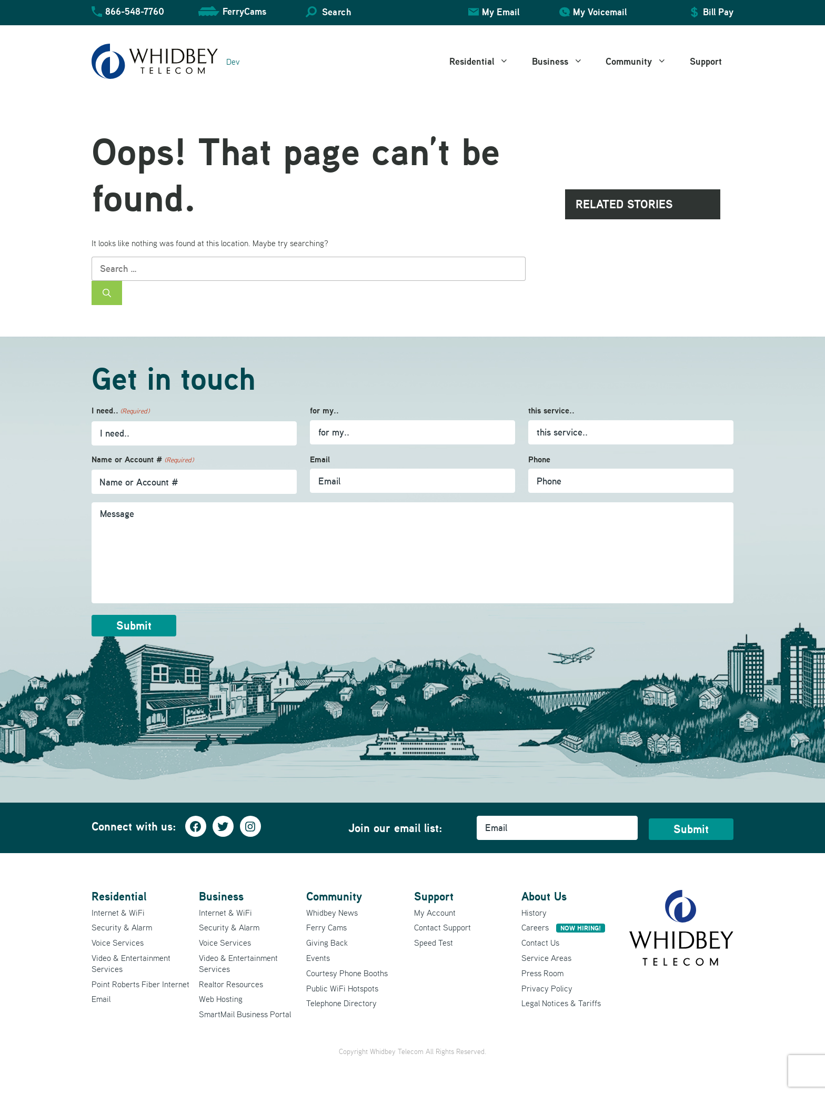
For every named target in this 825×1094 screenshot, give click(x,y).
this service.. (551, 410)
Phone (539, 459)
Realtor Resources (231, 984)
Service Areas (546, 958)
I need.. (120, 411)
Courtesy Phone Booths (347, 973)
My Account (435, 912)
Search (336, 11)
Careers (563, 927)
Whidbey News (332, 912)
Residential (484, 61)
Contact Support (442, 927)
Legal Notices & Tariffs (561, 1003)
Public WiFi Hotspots (342, 988)
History (534, 912)
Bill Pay (718, 11)
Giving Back (327, 942)
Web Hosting (221, 999)
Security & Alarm (122, 927)
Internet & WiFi (118, 912)
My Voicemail (600, 11)
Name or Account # (143, 460)
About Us (544, 896)
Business (563, 61)
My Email (500, 11)
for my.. (324, 410)
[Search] (107, 293)
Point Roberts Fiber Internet (140, 984)
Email (320, 459)
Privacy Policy (546, 988)
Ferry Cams (326, 927)
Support (706, 61)
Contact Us (540, 942)
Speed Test (433, 942)
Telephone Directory (341, 1003)
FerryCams (244, 11)
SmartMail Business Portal (245, 1014)
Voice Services (118, 942)
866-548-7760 (134, 11)
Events (318, 958)
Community (642, 61)
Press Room (542, 973)
